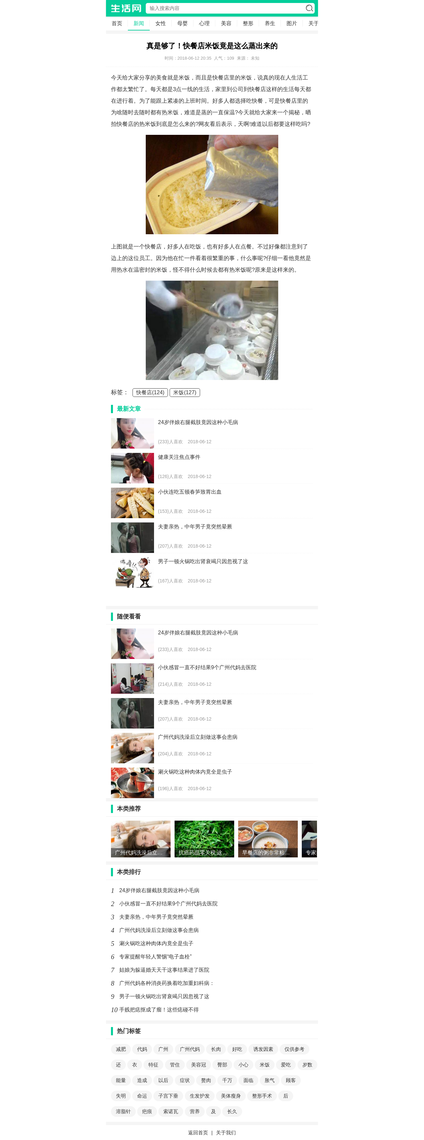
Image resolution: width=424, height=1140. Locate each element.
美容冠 (198, 1064)
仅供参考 (294, 1049)
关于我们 (226, 1132)
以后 (163, 1080)
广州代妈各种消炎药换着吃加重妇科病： (167, 983)
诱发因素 (263, 1049)
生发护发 (200, 1096)
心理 (204, 23)
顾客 (291, 1080)
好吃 (237, 1049)
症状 (185, 1080)
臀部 (222, 1064)
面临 (248, 1080)
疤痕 (147, 1111)
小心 (243, 1064)
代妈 (142, 1049)
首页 (117, 23)
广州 (163, 1049)
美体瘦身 (231, 1096)
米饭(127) (184, 392)
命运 (142, 1096)
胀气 (270, 1080)
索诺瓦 (170, 1111)
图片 (292, 23)
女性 (160, 23)
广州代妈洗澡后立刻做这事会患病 (159, 930)
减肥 (121, 1049)
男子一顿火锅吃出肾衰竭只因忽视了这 (164, 996)
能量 (121, 1080)
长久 (232, 1111)
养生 (270, 23)
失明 (121, 1096)
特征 (153, 1064)
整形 (248, 23)
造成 (142, 1080)
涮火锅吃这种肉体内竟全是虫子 (156, 943)
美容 (226, 23)
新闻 (138, 23)
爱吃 (286, 1064)
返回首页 (198, 1132)
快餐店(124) (150, 392)
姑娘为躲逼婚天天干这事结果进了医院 (164, 970)
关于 (313, 23)
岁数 (307, 1064)
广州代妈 (190, 1049)
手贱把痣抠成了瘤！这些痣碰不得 (159, 1009)
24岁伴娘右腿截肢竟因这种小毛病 (159, 890)
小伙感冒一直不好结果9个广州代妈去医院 (168, 903)
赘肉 (206, 1080)
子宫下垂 (168, 1096)
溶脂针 (123, 1111)
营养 (195, 1111)
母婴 (182, 23)
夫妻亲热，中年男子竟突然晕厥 (156, 917)
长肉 (216, 1049)
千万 (227, 1080)
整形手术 (262, 1096)
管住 (175, 1064)
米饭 (265, 1064)
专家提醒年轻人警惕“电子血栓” (155, 956)
